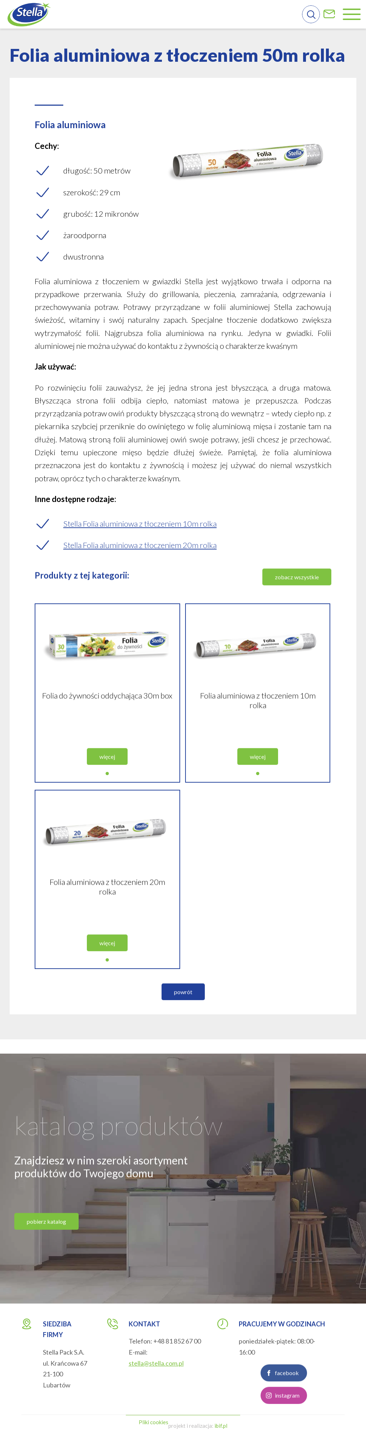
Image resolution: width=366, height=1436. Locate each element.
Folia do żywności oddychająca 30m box (107, 713)
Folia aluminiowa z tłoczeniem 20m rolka (107, 904)
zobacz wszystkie (297, 594)
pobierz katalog (46, 1239)
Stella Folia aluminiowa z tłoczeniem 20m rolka (140, 545)
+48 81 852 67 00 (177, 1341)
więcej (107, 774)
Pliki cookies (153, 1422)
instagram (287, 1413)
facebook (287, 1390)
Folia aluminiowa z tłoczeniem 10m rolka (258, 718)
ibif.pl (220, 1425)
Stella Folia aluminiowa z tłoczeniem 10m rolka (140, 523)
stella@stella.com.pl (156, 1363)
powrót (183, 1009)
